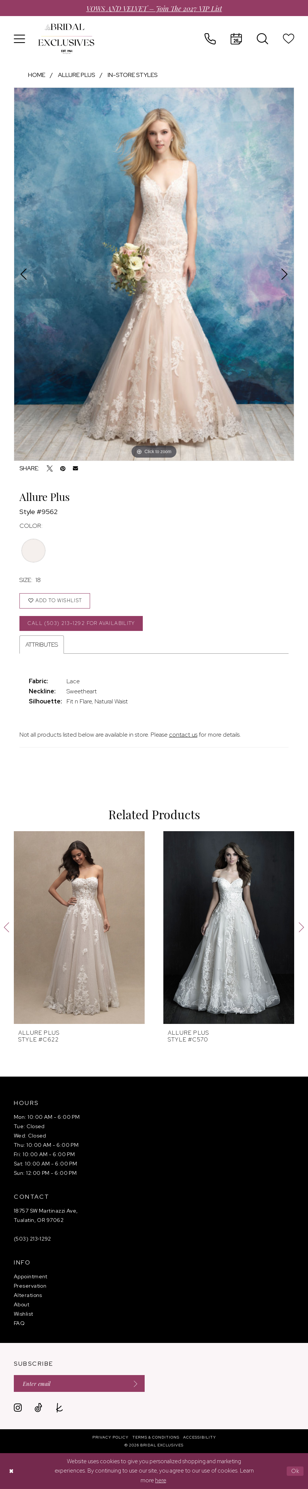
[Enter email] (79, 1383)
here (160, 1480)
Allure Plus (76, 75)
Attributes (41, 644)
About (21, 1304)
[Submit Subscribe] (133, 1383)
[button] (19, 39)
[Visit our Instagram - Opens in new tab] (18, 1407)
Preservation (30, 1285)
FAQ (19, 1323)
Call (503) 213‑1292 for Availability (81, 623)
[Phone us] (210, 39)
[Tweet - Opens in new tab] (50, 468)
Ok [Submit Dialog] (295, 1471)
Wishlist (23, 1313)
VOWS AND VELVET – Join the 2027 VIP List (154, 8)
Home (36, 75)
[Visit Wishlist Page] (288, 39)
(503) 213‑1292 (32, 1238)
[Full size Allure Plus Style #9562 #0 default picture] (154, 274)
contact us (183, 735)
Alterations (28, 1295)
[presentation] (79, 927)
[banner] (66, 39)
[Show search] (262, 39)
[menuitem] (19, 39)
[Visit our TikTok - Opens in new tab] (38, 1407)
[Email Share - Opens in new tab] (75, 468)
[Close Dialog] (11, 1471)
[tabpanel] (154, 274)
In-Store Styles (132, 75)
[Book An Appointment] (236, 39)
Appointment (30, 1276)
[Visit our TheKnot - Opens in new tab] (59, 1407)
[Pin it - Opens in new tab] (62, 468)
